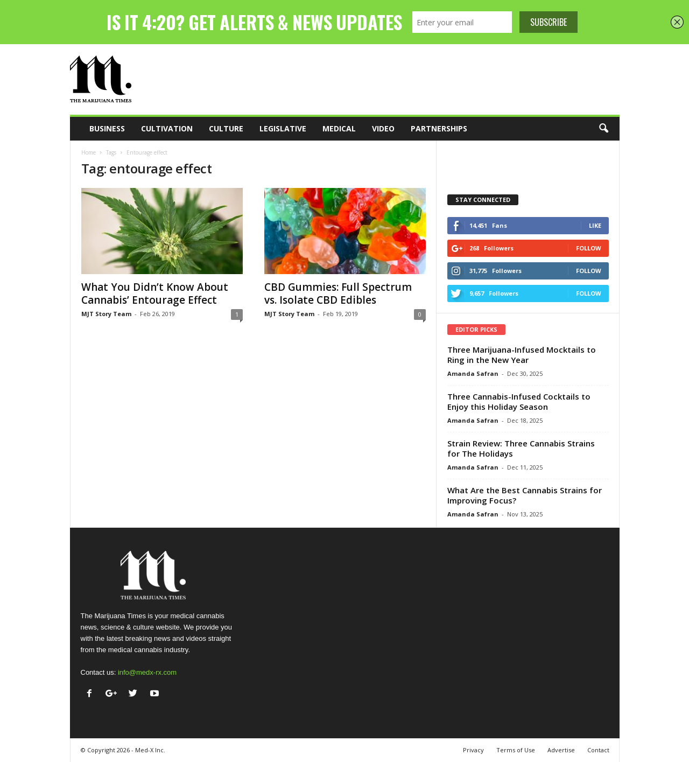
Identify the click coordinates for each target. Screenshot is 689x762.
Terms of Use (515, 750)
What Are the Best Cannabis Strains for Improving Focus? (524, 495)
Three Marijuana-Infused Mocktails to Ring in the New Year (521, 354)
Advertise (561, 750)
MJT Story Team (106, 314)
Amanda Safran (472, 373)
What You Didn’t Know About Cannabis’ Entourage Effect (154, 293)
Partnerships (439, 128)
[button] (603, 129)
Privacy (473, 750)
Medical (339, 128)
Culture (226, 128)
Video (383, 128)
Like (595, 225)
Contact (598, 750)
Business (107, 128)
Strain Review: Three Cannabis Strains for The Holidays (521, 448)
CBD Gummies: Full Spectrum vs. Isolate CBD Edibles (338, 293)
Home (88, 152)
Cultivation (167, 128)
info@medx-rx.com (147, 672)
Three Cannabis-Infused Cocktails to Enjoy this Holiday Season (518, 401)
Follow (588, 248)
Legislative (282, 128)
